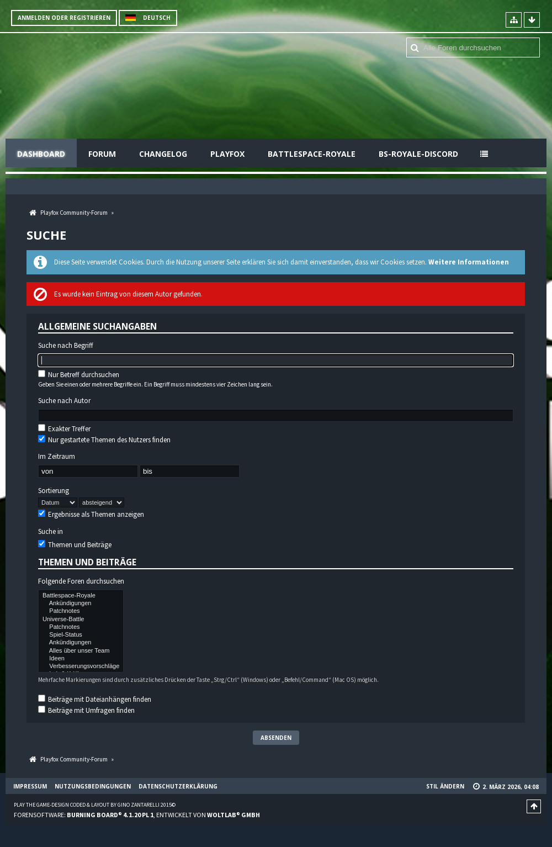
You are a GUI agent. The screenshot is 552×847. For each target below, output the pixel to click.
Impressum (30, 786)
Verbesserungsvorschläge (80, 666)
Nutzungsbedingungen (93, 786)
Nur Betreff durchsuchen (78, 374)
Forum (102, 154)
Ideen (80, 659)
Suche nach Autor (64, 400)
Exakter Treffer (64, 428)
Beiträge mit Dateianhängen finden (94, 699)
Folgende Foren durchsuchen (81, 581)
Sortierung (53, 490)
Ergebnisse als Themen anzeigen (91, 514)
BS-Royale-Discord (418, 154)
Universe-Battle (80, 619)
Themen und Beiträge (75, 544)
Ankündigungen (80, 603)
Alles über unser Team (80, 651)
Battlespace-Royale (311, 154)
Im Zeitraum (56, 456)
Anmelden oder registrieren (64, 18)
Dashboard (41, 154)
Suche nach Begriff (65, 345)
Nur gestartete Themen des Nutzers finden (104, 439)
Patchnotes (80, 611)
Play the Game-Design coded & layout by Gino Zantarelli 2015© (95, 804)
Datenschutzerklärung (178, 786)
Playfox (227, 154)
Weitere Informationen (468, 262)
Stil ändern (445, 786)
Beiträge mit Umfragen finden (86, 710)
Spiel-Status (80, 635)
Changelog (163, 154)
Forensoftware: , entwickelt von (137, 815)
